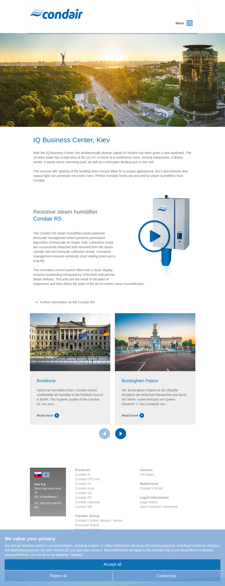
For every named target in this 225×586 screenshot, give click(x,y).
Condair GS (83, 493)
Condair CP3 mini (87, 479)
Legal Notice (149, 502)
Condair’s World (151, 488)
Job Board (147, 474)
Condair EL (83, 474)
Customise (167, 576)
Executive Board (87, 525)
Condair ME (83, 507)
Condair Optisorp (87, 502)
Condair (56, 14)
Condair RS (83, 497)
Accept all (112, 564)
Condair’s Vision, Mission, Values (98, 520)
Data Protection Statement (158, 507)
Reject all (58, 576)
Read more (48, 415)
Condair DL (83, 484)
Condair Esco (84, 488)
